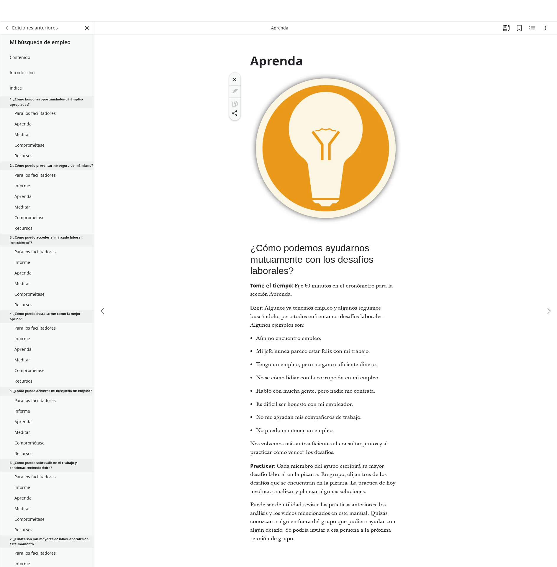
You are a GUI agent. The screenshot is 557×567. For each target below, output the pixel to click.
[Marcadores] (519, 28)
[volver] (7, 28)
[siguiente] (549, 289)
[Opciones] (545, 28)
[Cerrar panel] (87, 28)
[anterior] (103, 289)
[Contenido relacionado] (532, 28)
